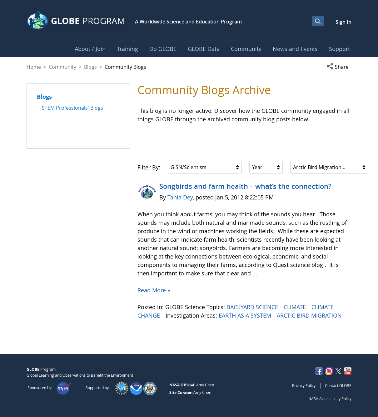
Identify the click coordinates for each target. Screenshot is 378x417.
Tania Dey (180, 197)
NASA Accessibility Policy (329, 398)
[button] (338, 67)
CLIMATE (295, 307)
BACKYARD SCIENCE (253, 307)
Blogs (90, 66)
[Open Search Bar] (318, 21)
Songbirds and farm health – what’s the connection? (245, 186)
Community (62, 66)
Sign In (343, 21)
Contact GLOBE (338, 385)
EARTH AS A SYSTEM (246, 315)
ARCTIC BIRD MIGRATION (310, 315)
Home (34, 66)
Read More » (153, 290)
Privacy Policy (304, 385)
